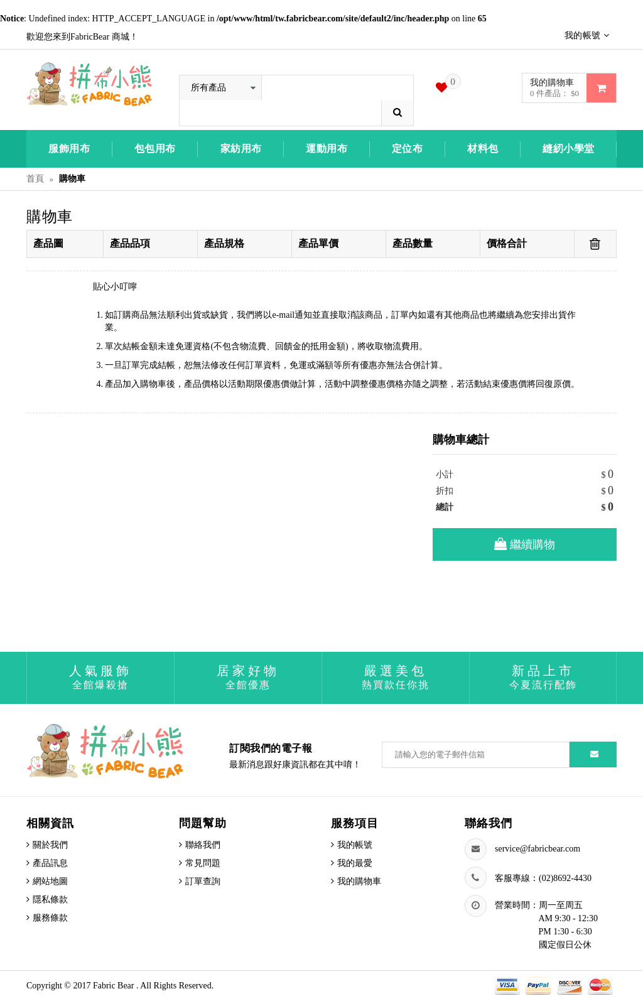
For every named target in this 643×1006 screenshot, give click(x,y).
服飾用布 (69, 148)
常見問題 (202, 863)
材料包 (483, 148)
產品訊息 (50, 863)
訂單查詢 (202, 881)
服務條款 (50, 917)
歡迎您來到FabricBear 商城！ (82, 36)
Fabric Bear (114, 985)
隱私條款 (50, 899)
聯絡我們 (202, 845)
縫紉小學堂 (569, 148)
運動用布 (326, 148)
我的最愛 (354, 863)
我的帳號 (354, 845)
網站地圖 (50, 881)
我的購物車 (359, 881)
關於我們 (50, 845)
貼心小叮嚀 (115, 286)
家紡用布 (241, 148)
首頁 (35, 178)
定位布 (407, 148)
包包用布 (155, 148)
